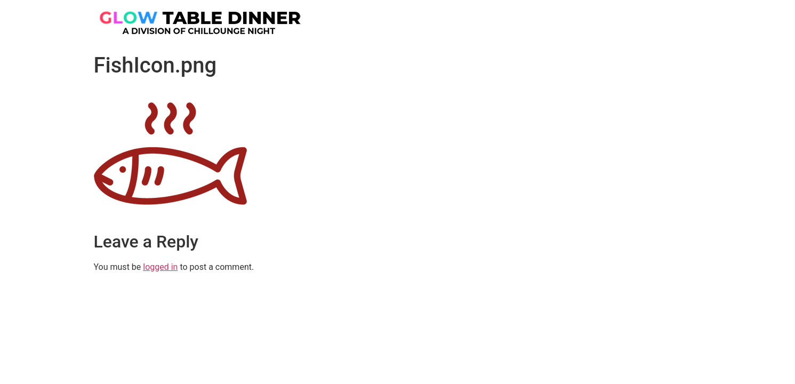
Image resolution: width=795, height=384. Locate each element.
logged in (160, 267)
